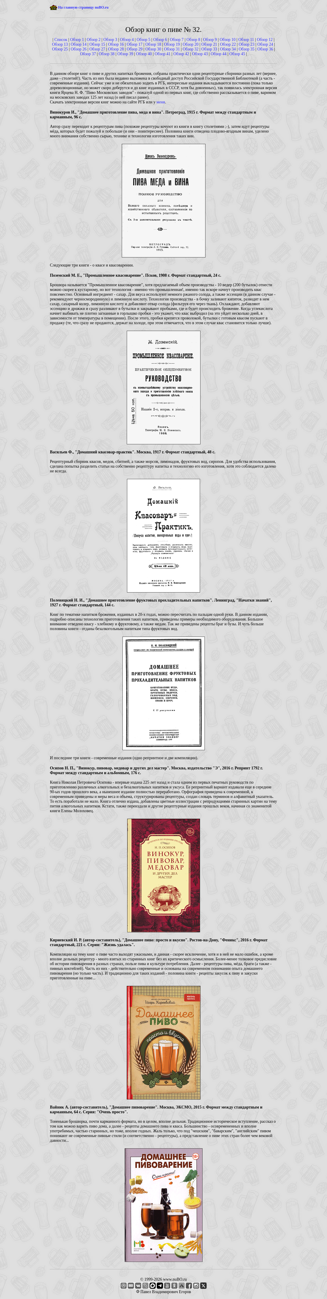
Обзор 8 (193, 39)
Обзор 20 (191, 44)
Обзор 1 (77, 39)
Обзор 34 (228, 49)
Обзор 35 (246, 49)
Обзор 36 (265, 49)
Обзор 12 (265, 39)
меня (160, 102)
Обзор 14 (79, 44)
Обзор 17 (135, 44)
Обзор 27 (97, 49)
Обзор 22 (228, 44)
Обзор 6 (160, 39)
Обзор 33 (209, 49)
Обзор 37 (88, 54)
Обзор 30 (153, 49)
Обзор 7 (177, 39)
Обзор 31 (172, 49)
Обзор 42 (181, 54)
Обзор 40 (144, 54)
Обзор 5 (143, 39)
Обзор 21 (209, 44)
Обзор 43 (200, 54)
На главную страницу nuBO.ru (83, 7)
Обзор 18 (153, 44)
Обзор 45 (237, 54)
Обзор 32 (191, 49)
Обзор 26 (79, 49)
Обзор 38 (107, 54)
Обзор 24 (265, 44)
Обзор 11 (246, 39)
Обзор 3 (110, 39)
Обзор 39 (125, 54)
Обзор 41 (163, 54)
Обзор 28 (116, 49)
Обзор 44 (219, 54)
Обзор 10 (228, 39)
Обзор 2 (94, 39)
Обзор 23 (246, 44)
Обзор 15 (97, 44)
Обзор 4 (127, 39)
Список (60, 39)
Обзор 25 (60, 49)
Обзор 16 (116, 44)
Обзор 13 (60, 44)
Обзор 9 (210, 39)
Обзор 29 (135, 49)
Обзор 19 (172, 44)
